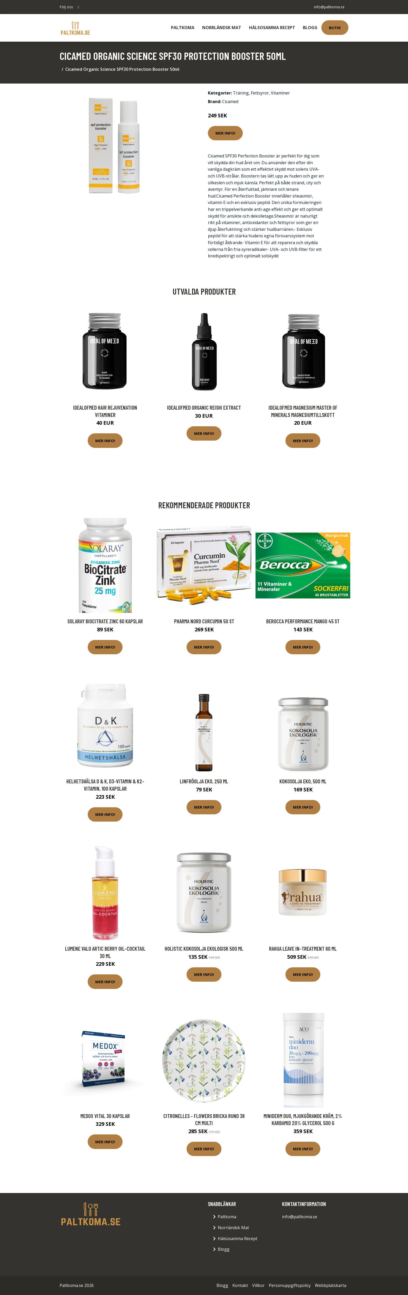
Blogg (310, 27)
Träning (241, 93)
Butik (335, 27)
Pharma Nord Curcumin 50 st (204, 621)
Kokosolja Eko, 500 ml (303, 781)
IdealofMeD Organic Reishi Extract (204, 407)
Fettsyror (260, 93)
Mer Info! (225, 133)
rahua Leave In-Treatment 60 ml (303, 948)
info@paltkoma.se (329, 6)
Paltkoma (182, 27)
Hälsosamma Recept (272, 27)
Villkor (258, 1285)
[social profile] (78, 7)
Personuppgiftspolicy (290, 1285)
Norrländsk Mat (221, 27)
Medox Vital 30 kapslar (105, 1116)
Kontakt (240, 1285)
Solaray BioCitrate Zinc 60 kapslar (105, 621)
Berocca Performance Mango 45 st (303, 621)
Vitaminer (280, 93)
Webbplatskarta (330, 1285)
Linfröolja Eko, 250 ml (204, 781)
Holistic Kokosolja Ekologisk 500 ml (204, 948)
